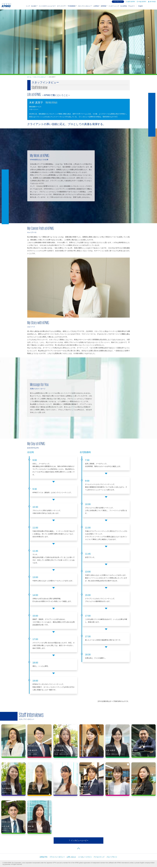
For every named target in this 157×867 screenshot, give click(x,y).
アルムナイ (131, 6)
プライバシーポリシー (57, 857)
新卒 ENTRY (130, 1)
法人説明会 (123, 6)
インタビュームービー (78, 840)
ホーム (29, 77)
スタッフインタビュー (84, 6)
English (140, 6)
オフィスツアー (61, 6)
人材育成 (96, 6)
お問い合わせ (71, 857)
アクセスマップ (99, 857)
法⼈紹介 (33, 6)
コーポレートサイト (85, 857)
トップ (28, 6)
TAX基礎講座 (71, 6)
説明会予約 (43, 857)
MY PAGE (152, 1)
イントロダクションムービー (47, 6)
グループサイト (112, 857)
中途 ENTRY (141, 1)
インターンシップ (113, 6)
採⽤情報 (103, 6)
